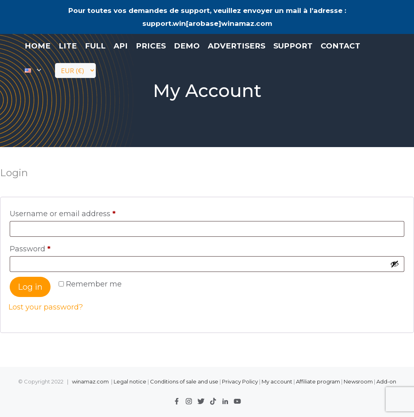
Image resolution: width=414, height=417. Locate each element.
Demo (187, 46)
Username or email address (65, 213)
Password (32, 249)
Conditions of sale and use (184, 381)
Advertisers (236, 46)
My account (277, 381)
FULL (95, 46)
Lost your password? (45, 307)
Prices (151, 46)
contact (340, 46)
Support (293, 46)
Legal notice (130, 381)
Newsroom (358, 381)
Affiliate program (318, 381)
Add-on (386, 381)
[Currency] (75, 70)
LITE (68, 46)
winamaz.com (90, 381)
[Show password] (394, 263)
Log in (30, 287)
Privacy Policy (240, 381)
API (121, 46)
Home (38, 46)
